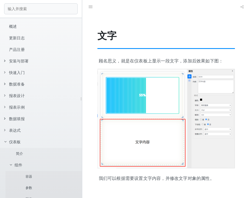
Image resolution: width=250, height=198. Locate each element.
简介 (19, 154)
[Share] (242, 7)
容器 (29, 176)
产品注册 (17, 49)
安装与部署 (16, 61)
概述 (13, 26)
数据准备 (14, 84)
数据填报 (14, 119)
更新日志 (17, 38)
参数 (29, 188)
